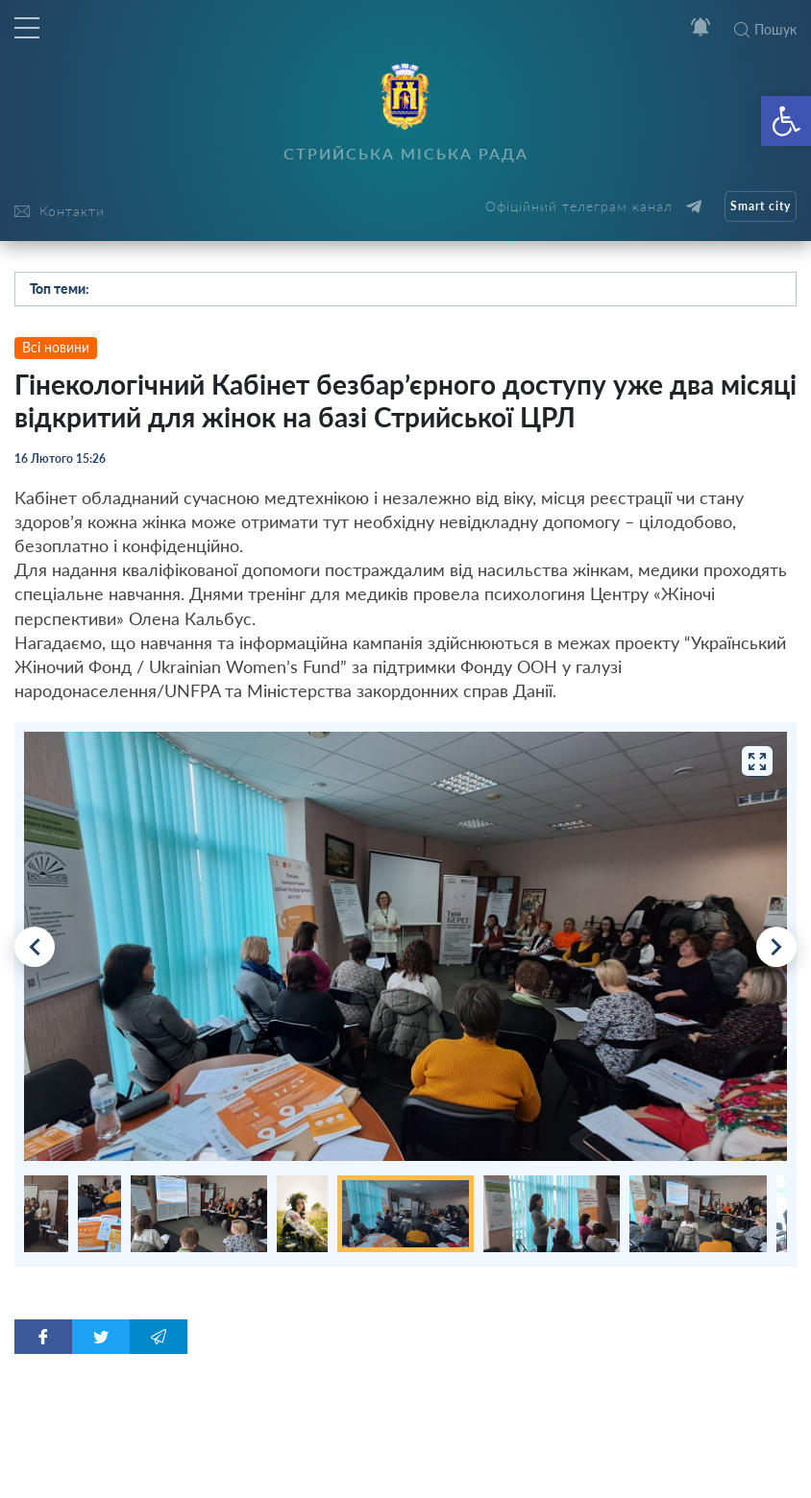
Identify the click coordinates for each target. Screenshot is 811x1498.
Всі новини (55, 347)
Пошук (765, 29)
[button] (786, 121)
